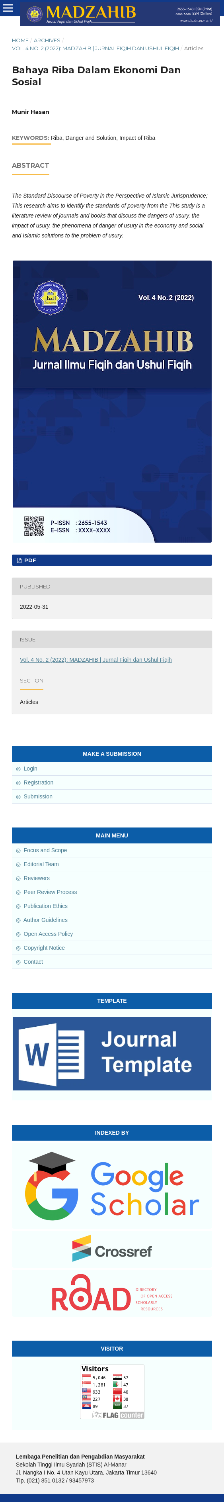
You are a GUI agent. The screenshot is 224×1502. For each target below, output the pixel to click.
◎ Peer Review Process (45, 892)
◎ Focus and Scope (40, 850)
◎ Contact (28, 962)
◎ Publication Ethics (40, 906)
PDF (29, 560)
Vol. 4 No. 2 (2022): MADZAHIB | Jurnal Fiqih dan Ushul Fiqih (95, 48)
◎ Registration (33, 782)
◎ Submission (33, 796)
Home (20, 40)
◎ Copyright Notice (39, 948)
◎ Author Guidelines (40, 920)
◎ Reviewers (31, 878)
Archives (47, 40)
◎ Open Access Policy (43, 934)
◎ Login (25, 768)
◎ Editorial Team (36, 864)
